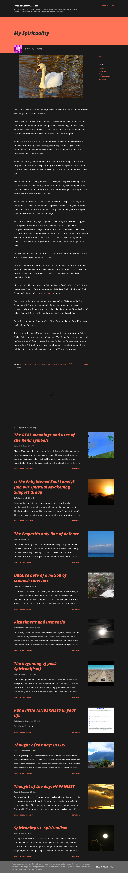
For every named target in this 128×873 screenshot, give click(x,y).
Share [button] (101, 57)
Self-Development (104, 77)
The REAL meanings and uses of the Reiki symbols (44, 437)
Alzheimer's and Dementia (39, 622)
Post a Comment (26, 469)
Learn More (102, 867)
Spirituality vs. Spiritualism (41, 828)
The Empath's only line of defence (46, 533)
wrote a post (46, 293)
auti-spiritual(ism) (26, 5)
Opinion (101, 68)
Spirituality (102, 79)
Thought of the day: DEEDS (39, 745)
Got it (113, 867)
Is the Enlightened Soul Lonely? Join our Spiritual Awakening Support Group (44, 487)
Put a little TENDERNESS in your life (45, 712)
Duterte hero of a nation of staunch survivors (40, 577)
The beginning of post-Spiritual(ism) (35, 666)
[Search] (105, 5)
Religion (101, 74)
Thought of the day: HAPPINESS (44, 786)
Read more (76, 469)
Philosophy (102, 71)
